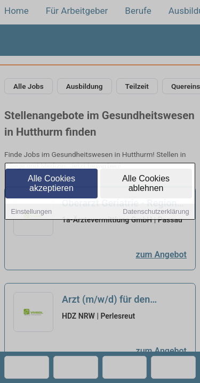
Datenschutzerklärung (156, 213)
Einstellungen (31, 213)
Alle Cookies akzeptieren (51, 184)
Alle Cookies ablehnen (146, 184)
